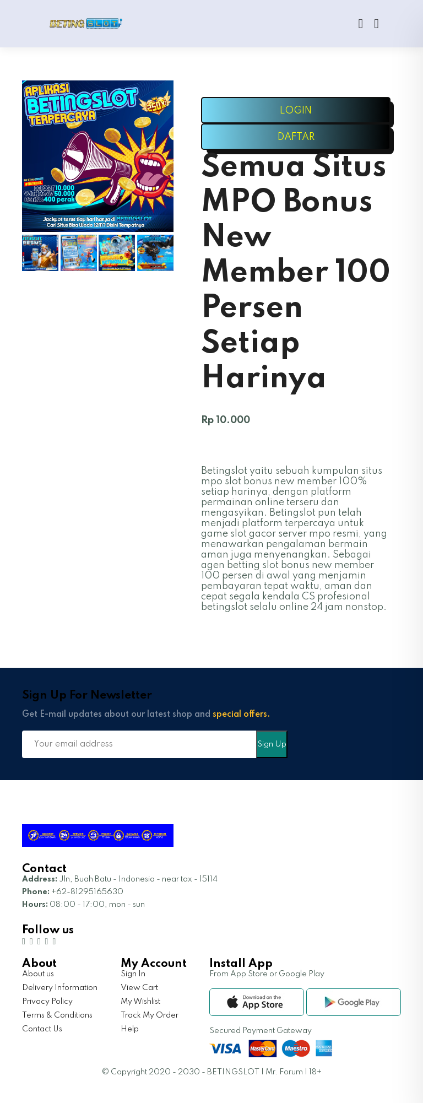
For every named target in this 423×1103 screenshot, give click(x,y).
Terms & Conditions (57, 1015)
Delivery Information (59, 988)
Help (130, 1029)
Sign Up (271, 744)
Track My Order (149, 1015)
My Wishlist (140, 1001)
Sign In (133, 974)
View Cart (139, 988)
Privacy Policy (47, 1001)
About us (38, 974)
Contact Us (42, 1029)
